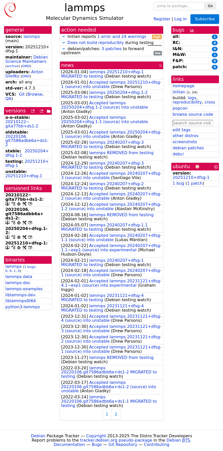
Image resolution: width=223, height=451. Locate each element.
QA (8, 98)
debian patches (188, 148)
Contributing (157, 444)
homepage (183, 85)
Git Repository (122, 444)
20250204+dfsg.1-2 (27, 153)
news (67, 65)
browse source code (193, 114)
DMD (26, 66)
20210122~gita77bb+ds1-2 (21, 123)
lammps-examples (24, 288)
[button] (63, 36)
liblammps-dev (20, 295)
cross (209, 102)
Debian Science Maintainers (26, 59)
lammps (32, 36)
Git (22, 94)
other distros (185, 135)
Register (162, 18)
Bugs (97, 444)
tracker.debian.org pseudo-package (116, 440)
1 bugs (29, 267)
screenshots (185, 141)
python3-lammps (22, 306)
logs (192, 97)
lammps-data (18, 276)
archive (13, 66)
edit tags (181, 129)
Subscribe (205, 19)
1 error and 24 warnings (121, 36)
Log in (180, 18)
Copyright (96, 435)
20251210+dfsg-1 (27, 163)
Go (210, 6)
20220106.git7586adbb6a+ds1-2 (27, 141)
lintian (179, 92)
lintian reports (111, 37)
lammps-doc (17, 282)
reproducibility (187, 102)
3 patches (112, 48)
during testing (111, 43)
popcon (180, 108)
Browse (34, 94)
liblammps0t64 (20, 300)
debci (178, 154)
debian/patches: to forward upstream (111, 51)
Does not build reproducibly (95, 42)
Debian (38, 435)
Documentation (69, 444)
